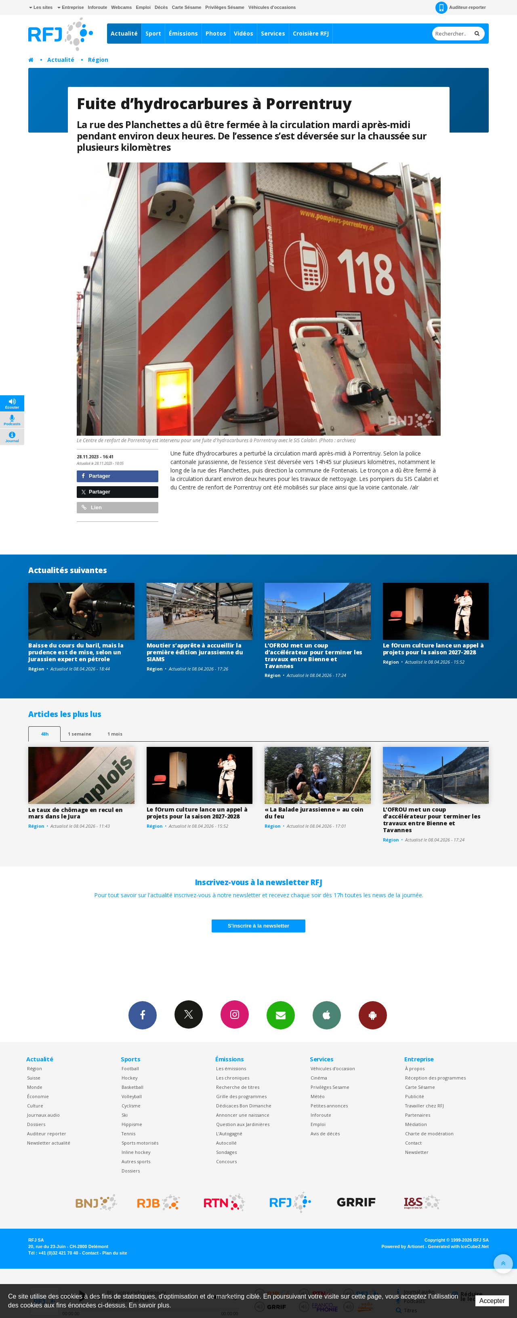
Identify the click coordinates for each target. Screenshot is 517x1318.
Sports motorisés (140, 1142)
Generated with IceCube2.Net (458, 1246)
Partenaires (417, 1115)
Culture (35, 1105)
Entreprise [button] (70, 7)
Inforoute (97, 7)
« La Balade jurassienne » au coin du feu (314, 813)
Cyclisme (131, 1105)
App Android (373, 1015)
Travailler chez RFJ (424, 1105)
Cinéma (319, 1077)
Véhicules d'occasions (272, 7)
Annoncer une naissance (242, 1115)
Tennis (128, 1133)
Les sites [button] (41, 7)
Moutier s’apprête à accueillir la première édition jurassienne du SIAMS (195, 652)
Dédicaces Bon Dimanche (243, 1105)
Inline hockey (136, 1152)
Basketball (132, 1087)
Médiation (416, 1124)
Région (98, 59)
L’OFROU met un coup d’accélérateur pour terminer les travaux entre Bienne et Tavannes (313, 655)
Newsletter (417, 1152)
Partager (96, 476)
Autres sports (136, 1161)
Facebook (142, 1015)
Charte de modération (429, 1133)
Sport (153, 33)
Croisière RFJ (311, 33)
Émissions (183, 33)
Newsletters (281, 1015)
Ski (125, 1115)
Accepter (492, 1300)
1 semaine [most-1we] (79, 734)
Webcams (121, 7)
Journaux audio (43, 1115)
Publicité (414, 1096)
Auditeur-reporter (460, 8)
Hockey (129, 1077)
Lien (92, 507)
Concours (226, 1161)
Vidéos (243, 33)
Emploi (143, 7)
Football (130, 1068)
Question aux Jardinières (242, 1124)
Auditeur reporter (46, 1133)
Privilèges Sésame (224, 7)
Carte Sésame (187, 7)
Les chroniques (232, 1077)
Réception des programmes (435, 1077)
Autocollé (226, 1142)
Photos (216, 33)
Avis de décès (325, 1133)
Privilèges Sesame (330, 1087)
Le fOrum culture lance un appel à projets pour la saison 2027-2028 (433, 648)
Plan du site (114, 1253)
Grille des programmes (241, 1096)
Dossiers (36, 1124)
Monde (34, 1087)
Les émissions (231, 1068)
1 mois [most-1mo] (114, 734)
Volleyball (132, 1096)
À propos (415, 1068)
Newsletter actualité (48, 1142)
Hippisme (132, 1124)
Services (273, 33)
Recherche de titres (237, 1087)
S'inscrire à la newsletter (258, 926)
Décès (161, 7)
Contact (413, 1142)
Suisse (33, 1077)
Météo (318, 1096)
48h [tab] (44, 734)
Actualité (124, 33)
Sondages (226, 1152)
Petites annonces (329, 1105)
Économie (38, 1096)
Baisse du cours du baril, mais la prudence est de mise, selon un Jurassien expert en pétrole (76, 652)
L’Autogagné (229, 1133)
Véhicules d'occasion (333, 1068)
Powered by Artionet (403, 1246)
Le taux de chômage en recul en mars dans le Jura (75, 813)
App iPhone (327, 1015)
